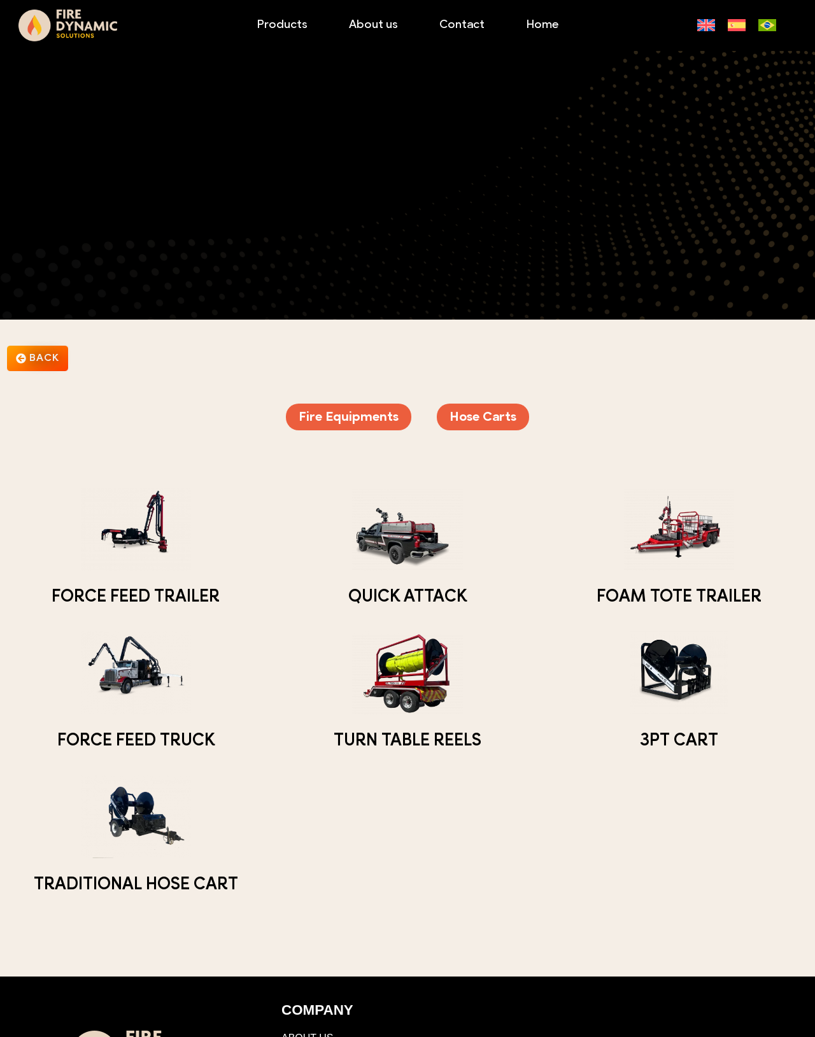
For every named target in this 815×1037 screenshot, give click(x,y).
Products (282, 25)
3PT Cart (679, 741)
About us (373, 25)
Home (542, 25)
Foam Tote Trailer (679, 597)
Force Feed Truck (136, 741)
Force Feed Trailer (136, 597)
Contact (462, 25)
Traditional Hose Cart (136, 885)
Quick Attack (407, 597)
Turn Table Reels (407, 741)
